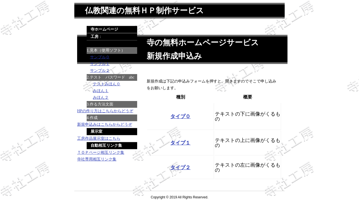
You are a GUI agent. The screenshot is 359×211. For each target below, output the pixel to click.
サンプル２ (100, 70)
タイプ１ (180, 143)
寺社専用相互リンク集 (96, 159)
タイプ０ (180, 116)
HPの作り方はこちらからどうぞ (105, 111)
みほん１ (101, 91)
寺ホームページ (104, 29)
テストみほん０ (106, 84)
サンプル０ (100, 57)
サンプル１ (100, 64)
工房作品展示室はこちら (98, 138)
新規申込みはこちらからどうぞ (104, 124)
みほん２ (101, 97)
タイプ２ (180, 167)
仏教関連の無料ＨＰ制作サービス (144, 10)
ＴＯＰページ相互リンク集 (100, 152)
